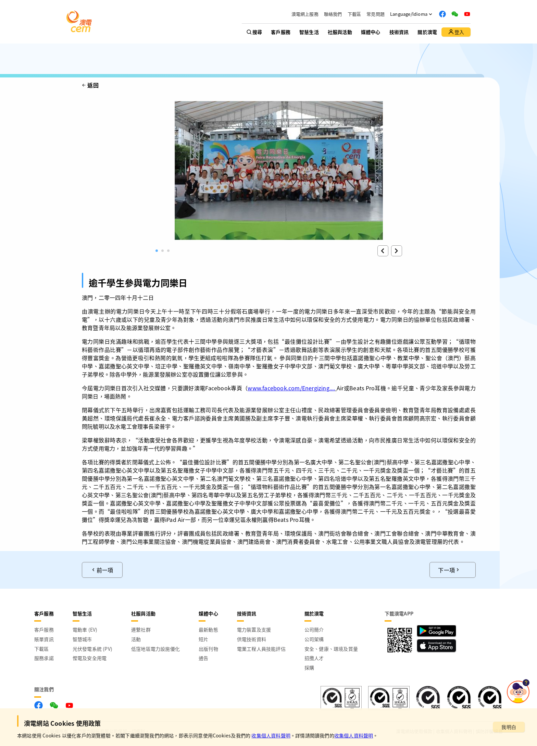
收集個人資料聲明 (270, 735)
